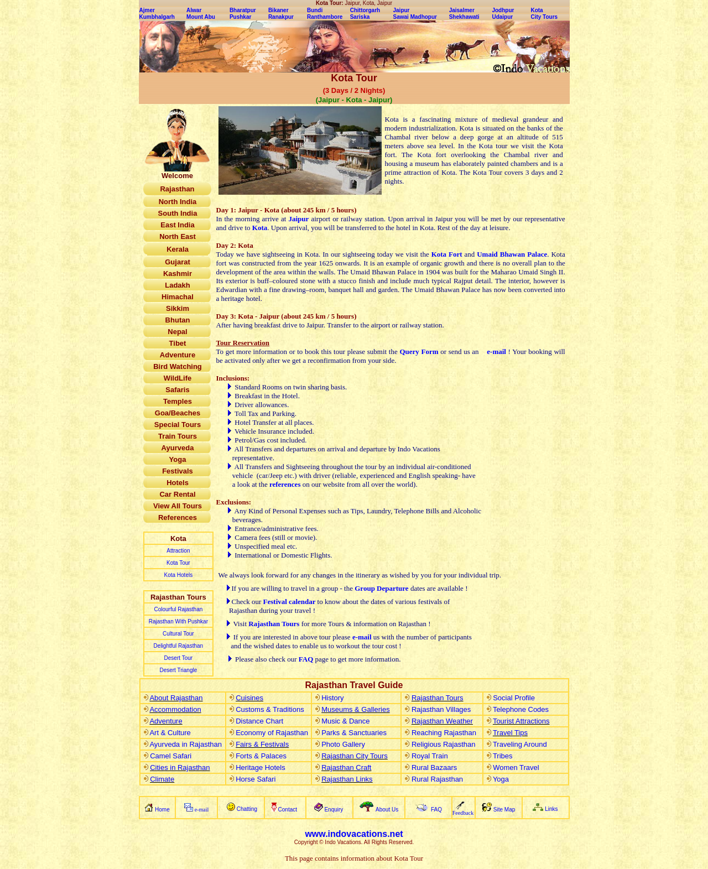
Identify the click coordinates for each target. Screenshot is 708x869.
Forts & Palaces (261, 756)
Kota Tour (178, 563)
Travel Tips (510, 732)
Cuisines (249, 698)
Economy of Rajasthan (272, 732)
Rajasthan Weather (442, 721)
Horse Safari (255, 779)
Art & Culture (169, 732)
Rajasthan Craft (346, 767)
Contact (288, 809)
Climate (162, 779)
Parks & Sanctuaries (354, 732)
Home (162, 809)
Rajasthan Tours (438, 698)
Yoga (501, 779)
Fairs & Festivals (262, 744)
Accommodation (175, 709)
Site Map (504, 809)
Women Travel (516, 767)
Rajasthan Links (347, 779)
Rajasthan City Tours (354, 756)
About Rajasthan (175, 698)
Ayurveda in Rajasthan (185, 744)
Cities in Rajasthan (180, 767)
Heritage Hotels (260, 767)
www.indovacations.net (354, 834)
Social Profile (514, 698)
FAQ (307, 659)
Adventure (165, 721)
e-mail (496, 351)
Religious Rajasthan (444, 744)
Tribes (503, 756)
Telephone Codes (521, 709)
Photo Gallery (343, 744)
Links (551, 809)
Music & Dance (345, 721)
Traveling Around (520, 744)
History (332, 698)
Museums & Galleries (355, 709)
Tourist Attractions (521, 721)
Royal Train (430, 756)
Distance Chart (259, 721)
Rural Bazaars (434, 767)
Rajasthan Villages (441, 709)
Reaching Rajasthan (444, 732)
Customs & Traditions (270, 709)
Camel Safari (170, 756)
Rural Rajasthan (437, 779)
